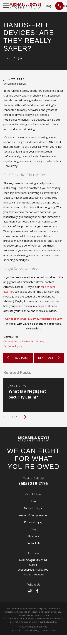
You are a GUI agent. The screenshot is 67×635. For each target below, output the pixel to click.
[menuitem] (16, 631)
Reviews (33, 536)
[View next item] (23, 417)
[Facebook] (37, 591)
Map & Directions (33, 574)
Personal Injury (12, 346)
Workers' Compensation (33, 515)
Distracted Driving (33, 341)
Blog (48, 6)
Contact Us (33, 543)
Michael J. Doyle (33, 508)
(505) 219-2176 (33, 483)
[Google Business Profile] (30, 591)
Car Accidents (11, 341)
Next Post (48, 357)
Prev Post (18, 357)
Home (33, 501)
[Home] (33, 439)
